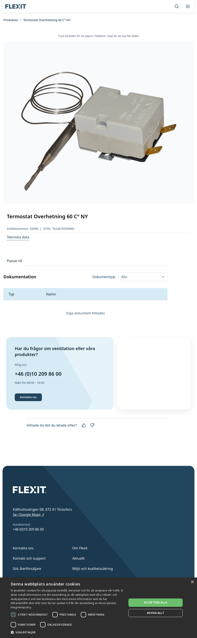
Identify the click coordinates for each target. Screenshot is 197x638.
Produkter (10, 20)
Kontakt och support (29, 558)
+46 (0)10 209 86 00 (38, 380)
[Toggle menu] (188, 6)
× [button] (192, 582)
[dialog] (98, 608)
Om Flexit (80, 548)
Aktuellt (78, 558)
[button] (67, 632)
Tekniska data (18, 237)
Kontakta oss (28, 410)
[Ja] (83, 438)
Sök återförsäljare (27, 568)
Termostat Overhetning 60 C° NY (47, 20)
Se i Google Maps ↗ (28, 514)
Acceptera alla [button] (155, 602)
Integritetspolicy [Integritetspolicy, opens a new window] (21, 607)
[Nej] (92, 438)
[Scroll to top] (15, 6)
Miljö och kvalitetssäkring (92, 568)
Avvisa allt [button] (155, 613)
